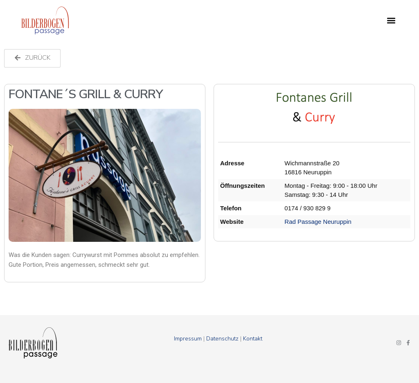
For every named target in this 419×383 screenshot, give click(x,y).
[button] (391, 20)
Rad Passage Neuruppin (317, 221)
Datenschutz (222, 338)
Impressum (188, 338)
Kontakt (252, 338)
